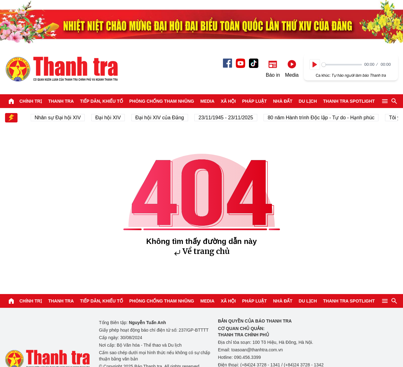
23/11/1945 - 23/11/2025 (226, 117)
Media (207, 101)
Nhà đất (282, 101)
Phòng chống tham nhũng (161, 101)
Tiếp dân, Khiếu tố (101, 101)
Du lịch (308, 101)
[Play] (314, 64)
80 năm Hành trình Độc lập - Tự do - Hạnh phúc (322, 117)
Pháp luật (254, 101)
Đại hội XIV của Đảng (161, 117)
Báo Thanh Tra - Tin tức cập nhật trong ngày (61, 69)
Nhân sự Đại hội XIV (59, 117)
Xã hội (228, 101)
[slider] (342, 65)
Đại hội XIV (109, 117)
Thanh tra (61, 101)
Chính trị (30, 101)
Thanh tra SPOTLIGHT (349, 101)
